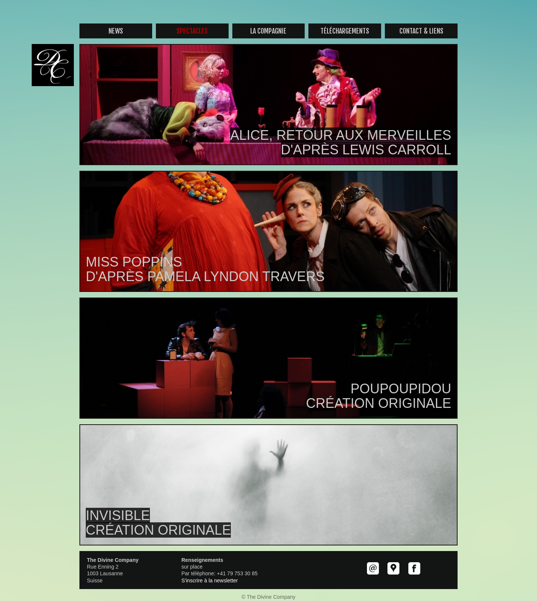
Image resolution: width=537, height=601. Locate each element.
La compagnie (268, 31)
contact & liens (421, 31)
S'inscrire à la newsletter (210, 580)
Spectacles (192, 31)
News (116, 31)
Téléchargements (344, 31)
